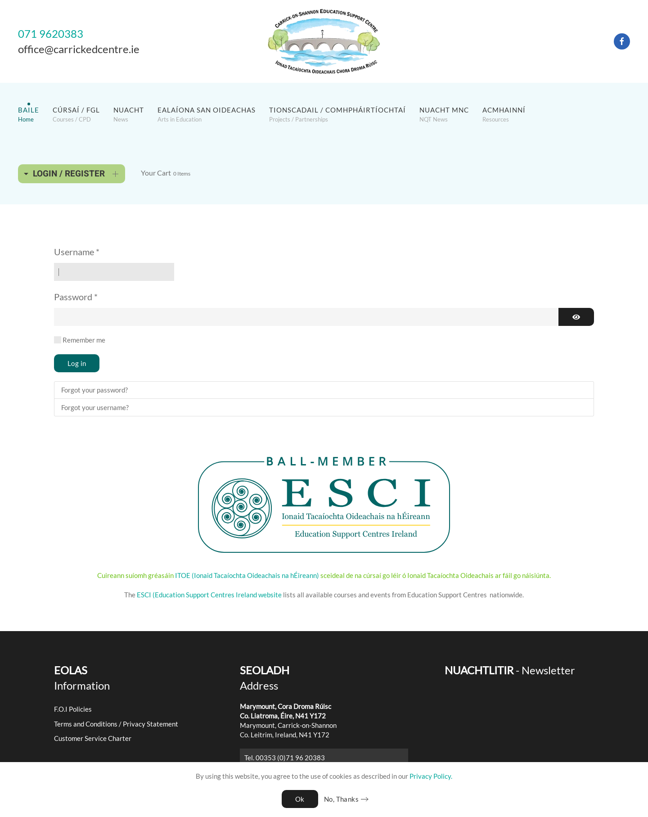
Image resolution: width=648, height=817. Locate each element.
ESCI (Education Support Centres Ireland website (209, 595)
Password (76, 296)
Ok (300, 799)
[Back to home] (324, 41)
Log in (77, 363)
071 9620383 (50, 33)
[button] (28, 114)
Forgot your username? (95, 407)
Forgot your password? (94, 390)
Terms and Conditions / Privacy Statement (116, 724)
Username (76, 251)
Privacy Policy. (431, 776)
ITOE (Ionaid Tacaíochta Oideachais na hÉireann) (246, 575)
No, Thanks (341, 799)
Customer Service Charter (92, 738)
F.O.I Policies (73, 709)
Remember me (84, 340)
